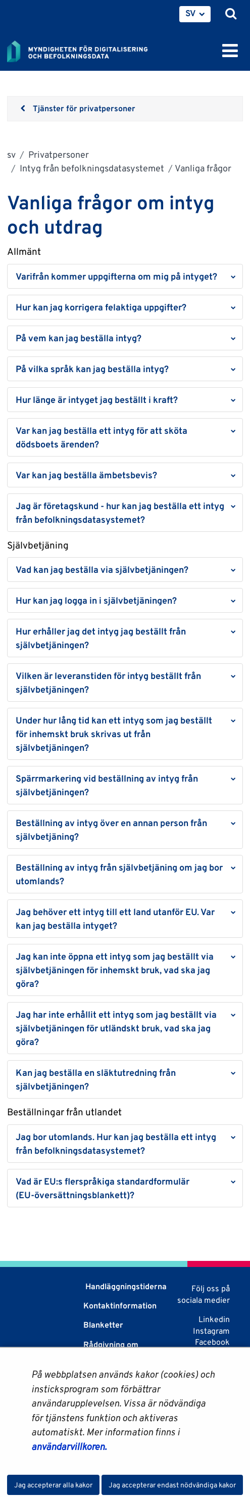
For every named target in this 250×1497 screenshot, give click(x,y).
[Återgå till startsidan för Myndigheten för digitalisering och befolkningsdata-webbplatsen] (84, 49)
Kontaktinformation (120, 1305)
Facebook (212, 1342)
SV (190, 13)
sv (11, 154)
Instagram (211, 1331)
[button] (125, 276)
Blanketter (103, 1325)
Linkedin (214, 1319)
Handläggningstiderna (125, 1286)
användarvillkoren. (69, 1446)
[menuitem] (195, 14)
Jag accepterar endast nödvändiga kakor (172, 1484)
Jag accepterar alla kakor (53, 1484)
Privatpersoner (57, 154)
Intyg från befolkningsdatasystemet (91, 168)
